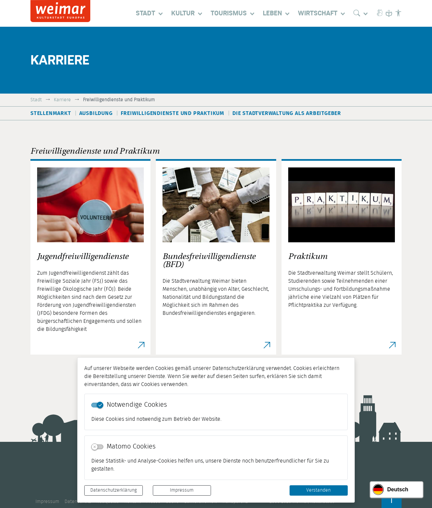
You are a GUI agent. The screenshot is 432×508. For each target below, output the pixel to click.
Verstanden (318, 490)
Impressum (182, 490)
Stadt (36, 99)
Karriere (62, 99)
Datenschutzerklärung (113, 490)
